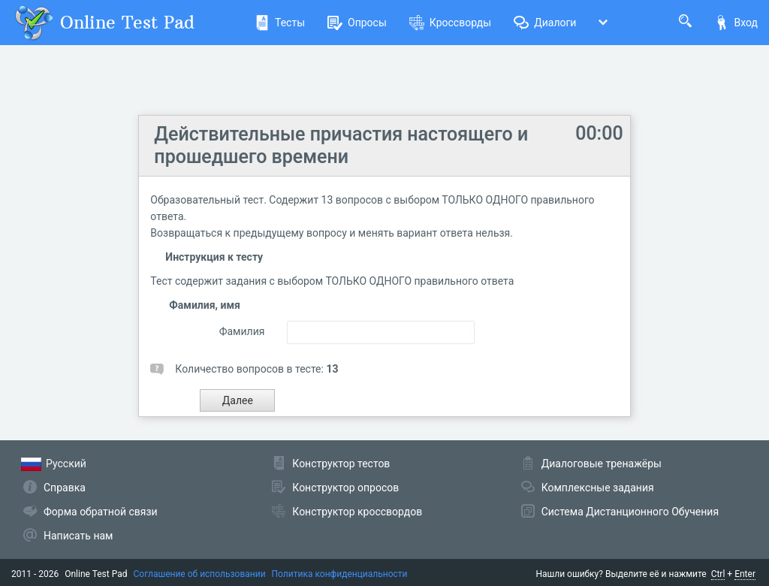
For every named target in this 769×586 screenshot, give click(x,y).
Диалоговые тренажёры (601, 464)
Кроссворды (450, 22)
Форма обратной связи (101, 512)
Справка (65, 488)
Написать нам (78, 536)
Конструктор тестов (341, 464)
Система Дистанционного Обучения (630, 512)
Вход (736, 22)
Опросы (357, 22)
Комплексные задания (597, 488)
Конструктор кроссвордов (357, 512)
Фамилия (242, 331)
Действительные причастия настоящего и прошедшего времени (341, 145)
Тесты (280, 22)
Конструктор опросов (345, 488)
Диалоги (545, 22)
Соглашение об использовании (200, 574)
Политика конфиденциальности (340, 574)
